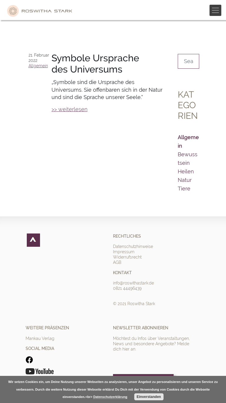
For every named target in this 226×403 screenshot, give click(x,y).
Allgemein (38, 65)
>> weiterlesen (69, 109)
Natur (185, 180)
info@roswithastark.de (133, 283)
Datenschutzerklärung (110, 397)
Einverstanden (149, 397)
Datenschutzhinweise (133, 246)
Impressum (123, 251)
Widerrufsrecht (127, 257)
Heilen (186, 171)
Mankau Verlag (40, 338)
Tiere (184, 188)
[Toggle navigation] (215, 10)
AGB (117, 262)
